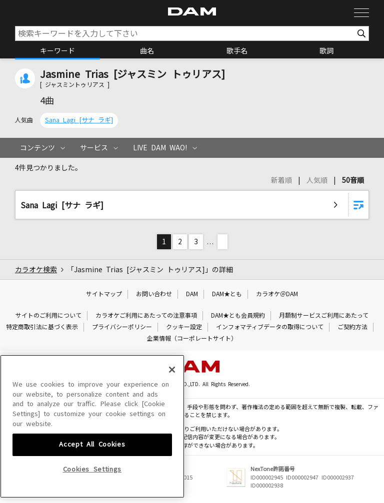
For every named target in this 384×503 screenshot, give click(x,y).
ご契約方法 (353, 327)
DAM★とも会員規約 (238, 316)
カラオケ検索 (36, 269)
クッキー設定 (184, 327)
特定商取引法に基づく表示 (42, 327)
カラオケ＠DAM (277, 294)
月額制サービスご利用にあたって (323, 316)
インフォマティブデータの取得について (270, 327)
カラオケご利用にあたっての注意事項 (146, 316)
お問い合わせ (154, 294)
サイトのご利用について (49, 316)
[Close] (172, 436)
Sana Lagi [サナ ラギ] (79, 120)
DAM (192, 294)
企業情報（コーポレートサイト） (192, 339)
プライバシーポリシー (122, 327)
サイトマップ (104, 294)
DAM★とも (227, 294)
